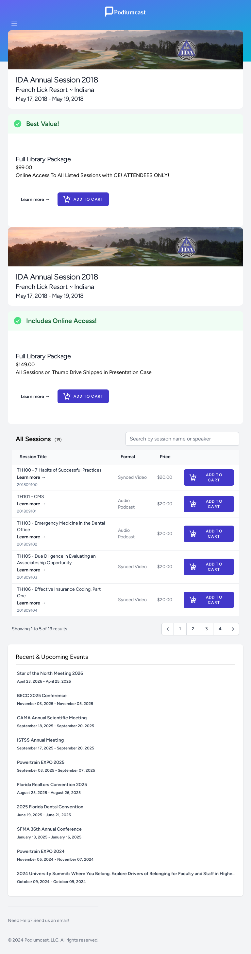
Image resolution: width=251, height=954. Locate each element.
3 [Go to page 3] (206, 629)
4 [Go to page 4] (220, 629)
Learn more (35, 199)
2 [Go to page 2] (193, 629)
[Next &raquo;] (233, 629)
